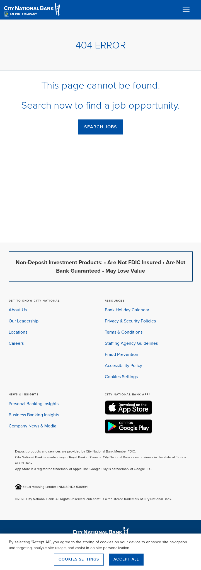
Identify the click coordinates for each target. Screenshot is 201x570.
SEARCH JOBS (100, 127)
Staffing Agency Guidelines (131, 343)
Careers (16, 343)
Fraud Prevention (121, 354)
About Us (18, 310)
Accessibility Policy (123, 365)
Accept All (126, 559)
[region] (100, 552)
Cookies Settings (121, 376)
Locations (18, 332)
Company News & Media (32, 426)
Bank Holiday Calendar (127, 310)
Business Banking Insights (34, 415)
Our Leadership (23, 321)
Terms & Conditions (123, 332)
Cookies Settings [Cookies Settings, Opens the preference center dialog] (79, 559)
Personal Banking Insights (34, 403)
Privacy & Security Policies (130, 321)
